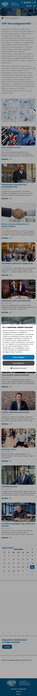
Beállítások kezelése (18, 368)
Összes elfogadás (18, 357)
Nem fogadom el (18, 363)
